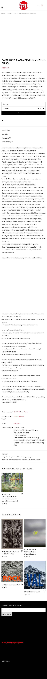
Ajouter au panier (24, 113)
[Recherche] (39, 5)
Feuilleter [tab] (4, 134)
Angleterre (12, 457)
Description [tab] (5, 130)
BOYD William (19, 416)
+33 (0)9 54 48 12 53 (8, 651)
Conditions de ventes (8, 627)
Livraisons (4, 630)
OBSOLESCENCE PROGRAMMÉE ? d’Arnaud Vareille (30, 551)
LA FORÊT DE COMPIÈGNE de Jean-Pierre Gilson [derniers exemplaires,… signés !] (9, 497)
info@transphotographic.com (10, 654)
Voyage (29, 457)
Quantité (6, 109)
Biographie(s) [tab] (6, 138)
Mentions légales (6, 625)
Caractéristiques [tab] (7, 142)
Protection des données (8, 633)
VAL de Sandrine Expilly (32, 592)
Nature (19, 457)
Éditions (5, 104)
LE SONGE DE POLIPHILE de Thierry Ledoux (10, 552)
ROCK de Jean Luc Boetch (10, 585)
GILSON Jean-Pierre (21, 412)
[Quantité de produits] (40, 108)
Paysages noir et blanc (28, 459)
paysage (18, 459)
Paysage (9, 13)
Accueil (3, 13)
